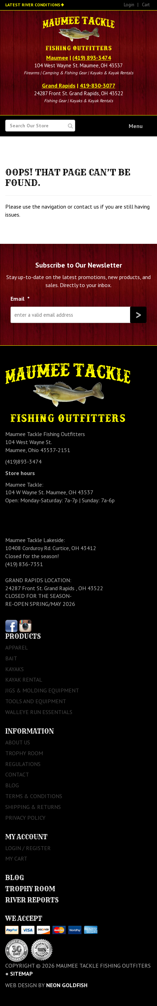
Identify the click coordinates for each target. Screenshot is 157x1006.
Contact (17, 774)
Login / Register (28, 847)
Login (129, 5)
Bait (11, 658)
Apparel (16, 647)
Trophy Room (24, 753)
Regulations (23, 763)
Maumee (57, 57)
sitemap (21, 973)
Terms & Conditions (33, 796)
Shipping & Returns (33, 806)
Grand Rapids (59, 85)
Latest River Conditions (32, 4)
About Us (17, 742)
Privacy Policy (25, 817)
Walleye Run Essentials (38, 711)
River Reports (32, 900)
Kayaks (14, 669)
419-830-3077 (97, 85)
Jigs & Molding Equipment (42, 690)
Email (20, 298)
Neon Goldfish (66, 985)
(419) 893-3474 (91, 57)
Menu (136, 125)
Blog (12, 785)
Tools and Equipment (35, 701)
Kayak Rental (23, 679)
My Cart (16, 858)
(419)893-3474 (23, 461)
